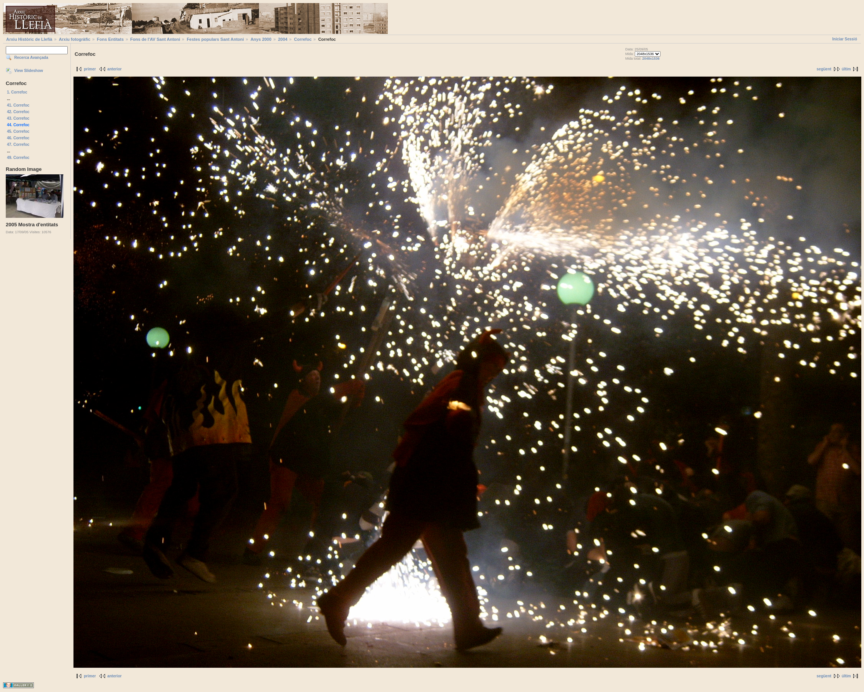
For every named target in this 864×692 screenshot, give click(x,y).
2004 (282, 39)
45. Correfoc (18, 131)
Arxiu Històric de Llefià (29, 39)
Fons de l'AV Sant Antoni (155, 39)
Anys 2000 (260, 39)
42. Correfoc (18, 112)
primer (90, 69)
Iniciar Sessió (844, 39)
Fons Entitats (110, 39)
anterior (114, 69)
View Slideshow (28, 71)
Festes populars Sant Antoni (215, 39)
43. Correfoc (18, 118)
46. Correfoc (18, 138)
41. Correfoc (18, 105)
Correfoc (303, 39)
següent (824, 69)
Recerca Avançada (31, 57)
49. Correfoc (18, 157)
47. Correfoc (18, 144)
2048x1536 (650, 58)
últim (846, 69)
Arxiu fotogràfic (74, 39)
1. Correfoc (17, 92)
